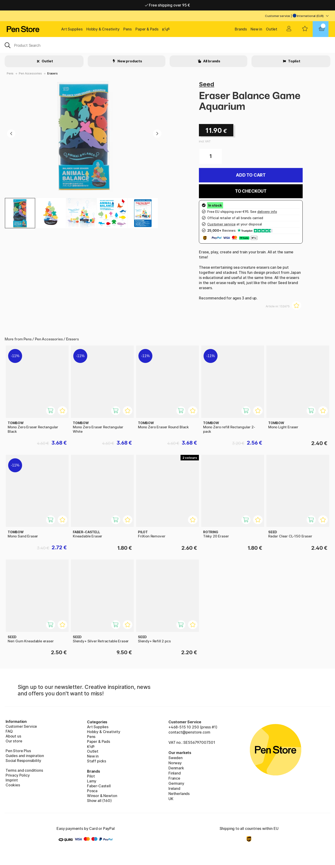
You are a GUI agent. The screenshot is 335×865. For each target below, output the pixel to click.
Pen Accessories (30, 73)
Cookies (13, 785)
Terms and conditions (24, 770)
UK (170, 798)
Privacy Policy (18, 775)
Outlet (271, 29)
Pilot (91, 776)
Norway (175, 763)
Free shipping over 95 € (167, 5)
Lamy (91, 781)
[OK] (167, 45)
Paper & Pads (146, 29)
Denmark (176, 768)
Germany (176, 783)
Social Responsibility (23, 760)
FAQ (9, 731)
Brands (241, 29)
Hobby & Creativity (103, 29)
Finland (174, 773)
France (174, 778)
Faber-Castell (99, 786)
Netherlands (179, 793)
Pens (127, 29)
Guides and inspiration (25, 755)
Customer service (277, 16)
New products (129, 61)
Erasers (52, 73)
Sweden (175, 757)
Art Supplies (72, 29)
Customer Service (21, 726)
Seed (206, 84)
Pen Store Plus (18, 750)
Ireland (174, 788)
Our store (14, 741)
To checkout (251, 191)
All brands (211, 61)
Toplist (293, 61)
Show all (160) (99, 800)
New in (256, 29)
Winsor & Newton (102, 795)
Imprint (12, 780)
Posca (92, 790)
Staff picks (96, 761)
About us (13, 736)
